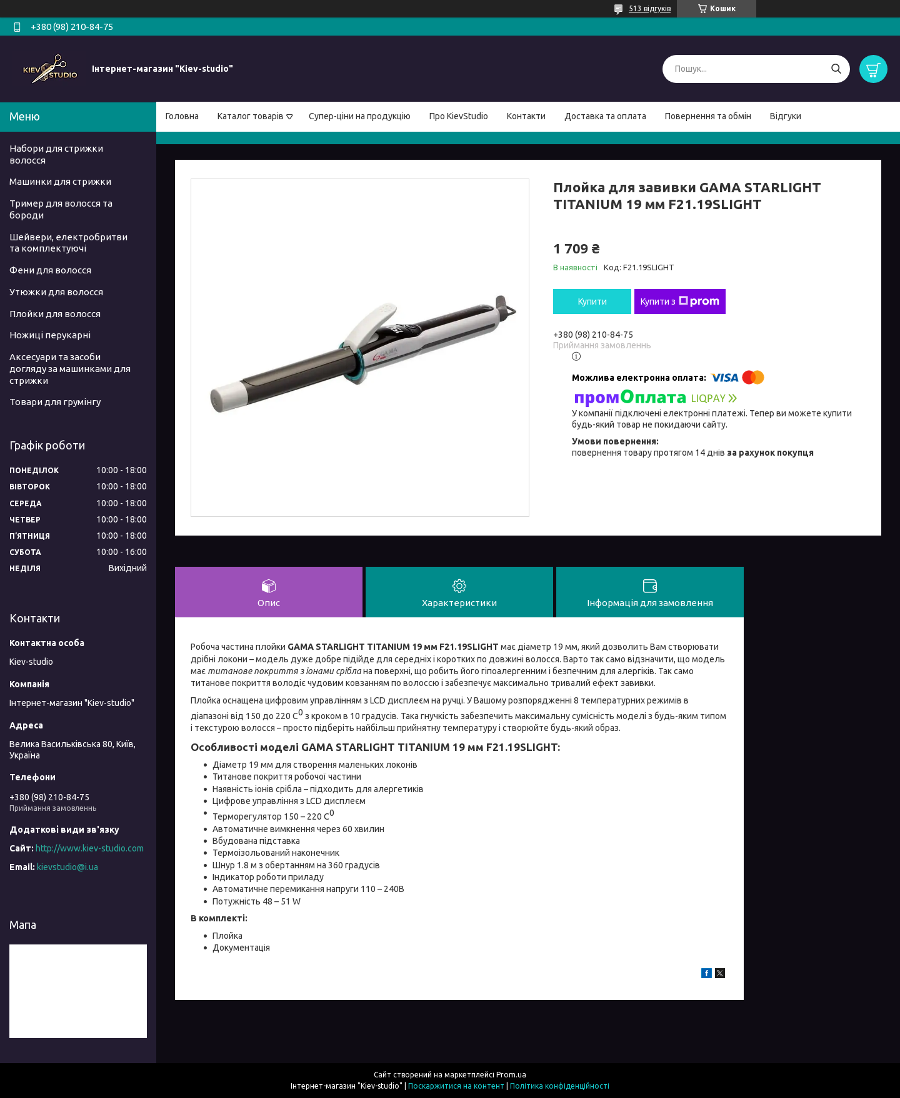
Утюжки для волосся (56, 292)
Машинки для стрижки (60, 181)
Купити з (680, 301)
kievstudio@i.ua (67, 867)
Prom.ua (511, 1075)
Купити (592, 301)
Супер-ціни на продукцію (360, 116)
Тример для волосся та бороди (60, 209)
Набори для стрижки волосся (56, 154)
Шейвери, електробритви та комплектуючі (68, 243)
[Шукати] (836, 69)
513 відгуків (650, 8)
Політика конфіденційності (559, 1086)
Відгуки (785, 116)
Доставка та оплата (605, 116)
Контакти (526, 116)
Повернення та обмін (708, 116)
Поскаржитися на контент (456, 1086)
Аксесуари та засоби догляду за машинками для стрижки (70, 368)
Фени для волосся (50, 270)
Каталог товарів (251, 116)
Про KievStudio (458, 116)
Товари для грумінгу (55, 401)
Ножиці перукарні (50, 335)
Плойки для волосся (55, 313)
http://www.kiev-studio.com (90, 848)
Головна (182, 116)
